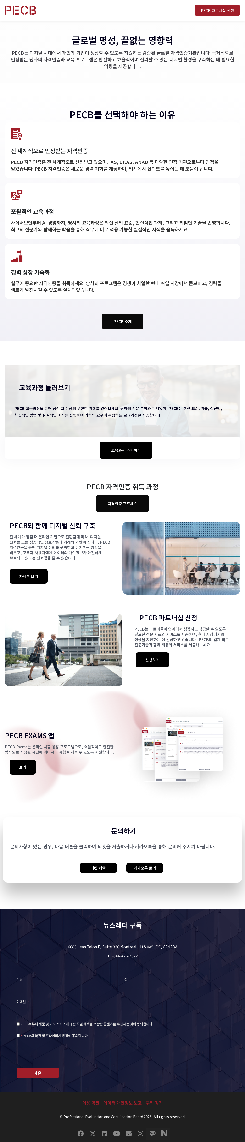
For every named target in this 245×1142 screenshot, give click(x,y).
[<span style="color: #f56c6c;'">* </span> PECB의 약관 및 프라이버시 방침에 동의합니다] (18, 1035)
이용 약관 (91, 1103)
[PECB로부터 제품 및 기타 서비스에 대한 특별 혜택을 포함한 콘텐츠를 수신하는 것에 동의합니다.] (18, 1024)
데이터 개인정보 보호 (122, 1103)
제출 (37, 1073)
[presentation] (53, 1053)
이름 (20, 979)
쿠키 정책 (154, 1103)
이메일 (22, 1001)
